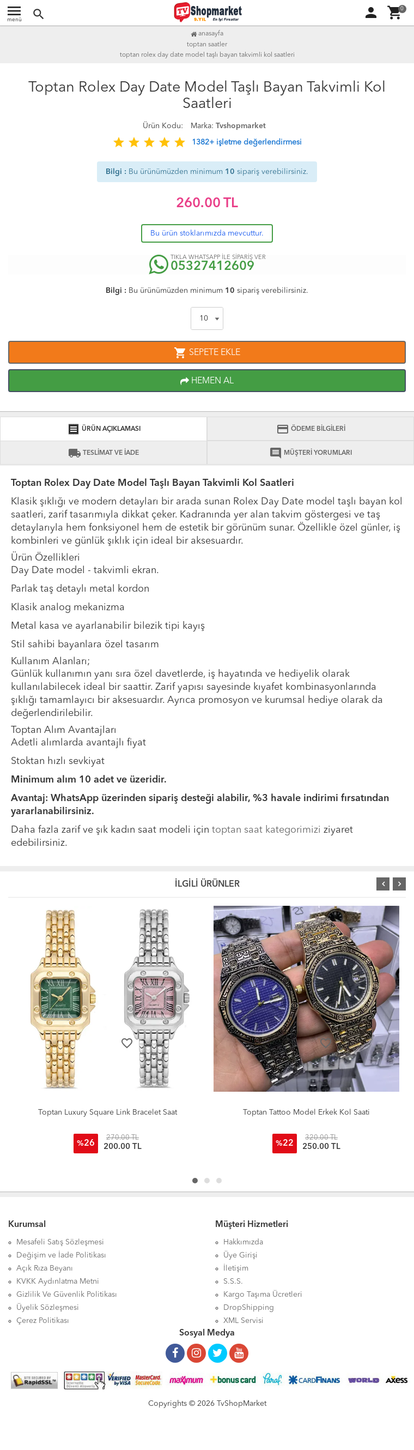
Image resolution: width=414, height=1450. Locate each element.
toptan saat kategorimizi (266, 830)
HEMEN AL (207, 381)
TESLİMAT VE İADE (103, 453)
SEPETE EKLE (207, 353)
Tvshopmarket (241, 126)
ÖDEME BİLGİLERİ (310, 429)
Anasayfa (207, 34)
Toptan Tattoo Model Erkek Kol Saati (306, 1112)
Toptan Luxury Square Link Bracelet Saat (107, 1112)
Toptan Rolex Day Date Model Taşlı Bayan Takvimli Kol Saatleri (207, 55)
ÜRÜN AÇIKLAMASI (104, 429)
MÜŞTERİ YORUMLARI (310, 453)
